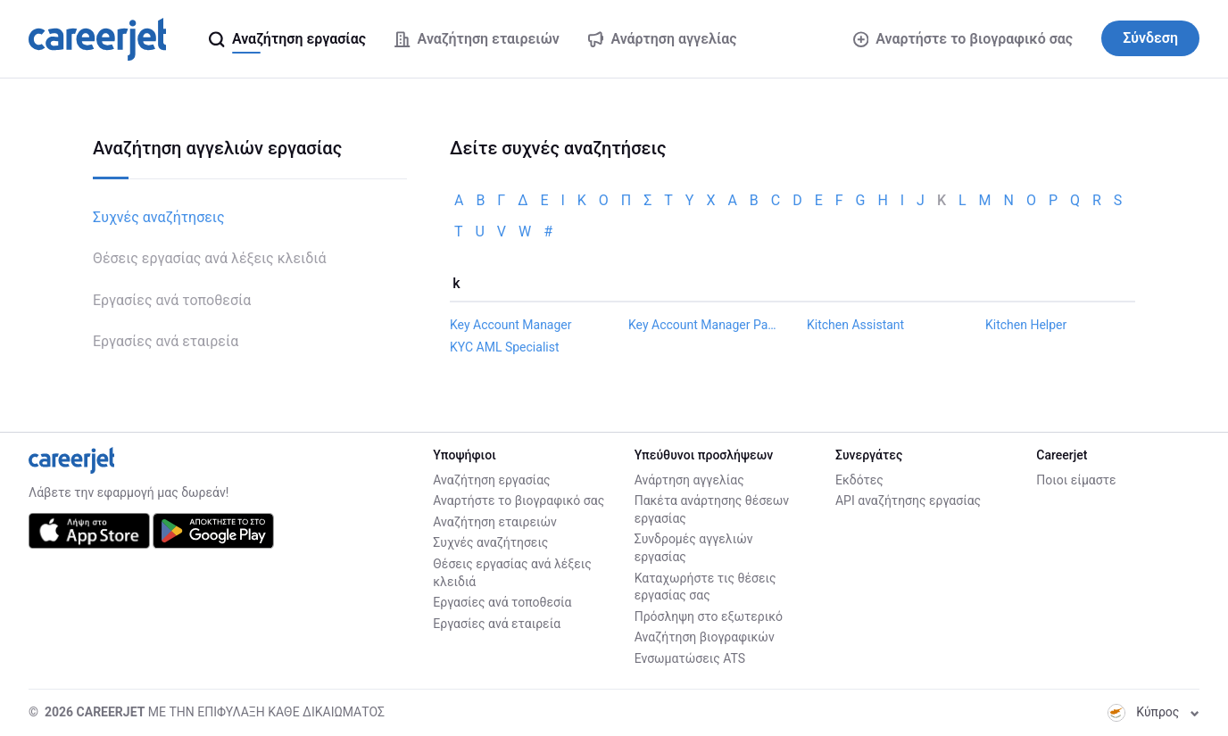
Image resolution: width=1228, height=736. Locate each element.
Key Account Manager (511, 325)
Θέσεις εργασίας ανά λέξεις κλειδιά (209, 258)
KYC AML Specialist (505, 347)
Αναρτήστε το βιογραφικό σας (963, 38)
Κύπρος (1153, 712)
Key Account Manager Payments (703, 325)
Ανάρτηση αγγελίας (689, 480)
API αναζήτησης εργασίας (908, 500)
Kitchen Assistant (855, 325)
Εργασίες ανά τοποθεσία (172, 300)
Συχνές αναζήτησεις (159, 217)
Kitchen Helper (1025, 325)
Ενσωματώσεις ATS (690, 658)
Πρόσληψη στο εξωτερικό (709, 616)
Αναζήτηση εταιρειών (495, 522)
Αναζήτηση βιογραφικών (705, 637)
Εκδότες (859, 480)
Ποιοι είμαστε (1076, 480)
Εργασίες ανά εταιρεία (165, 341)
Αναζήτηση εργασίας (491, 480)
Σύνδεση (1150, 37)
